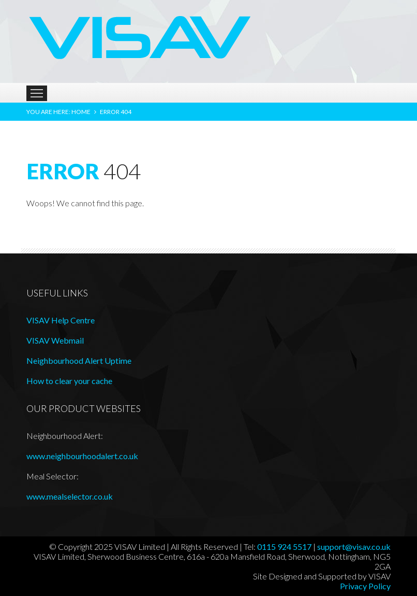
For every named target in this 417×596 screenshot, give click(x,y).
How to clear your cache (69, 381)
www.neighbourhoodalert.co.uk (82, 456)
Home (81, 112)
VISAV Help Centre (60, 320)
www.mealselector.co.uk (69, 496)
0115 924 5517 (284, 546)
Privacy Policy (365, 586)
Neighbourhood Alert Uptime (78, 360)
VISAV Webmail (55, 340)
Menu (36, 93)
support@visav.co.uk (354, 546)
